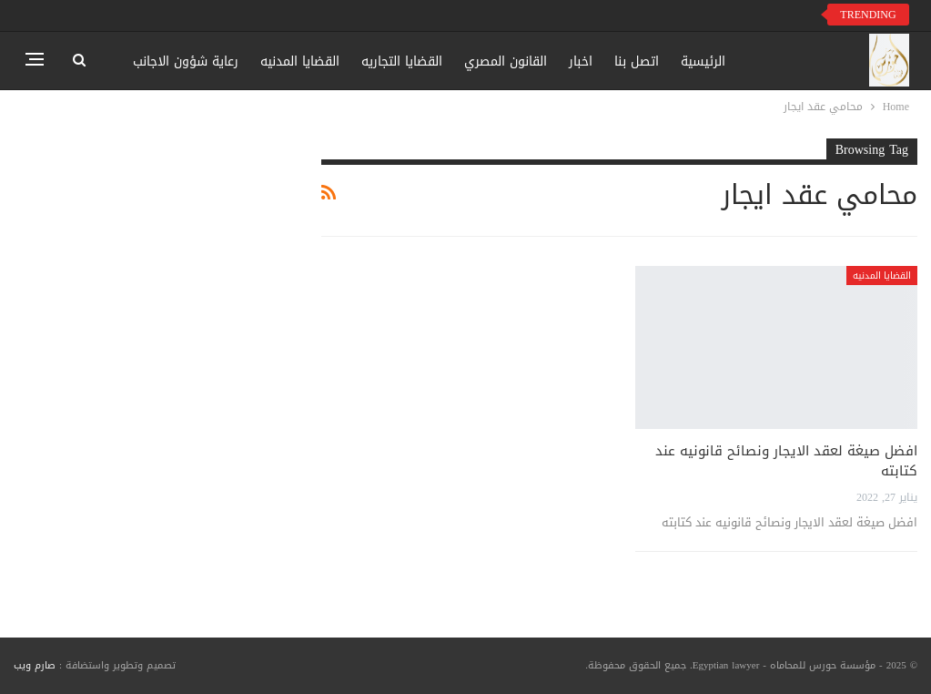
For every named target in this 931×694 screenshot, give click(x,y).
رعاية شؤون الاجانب (185, 61)
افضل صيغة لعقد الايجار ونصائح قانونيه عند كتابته (786, 461)
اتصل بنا (636, 61)
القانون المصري (505, 61)
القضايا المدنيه (299, 61)
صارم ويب (35, 665)
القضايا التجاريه (401, 61)
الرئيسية (703, 61)
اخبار (580, 61)
